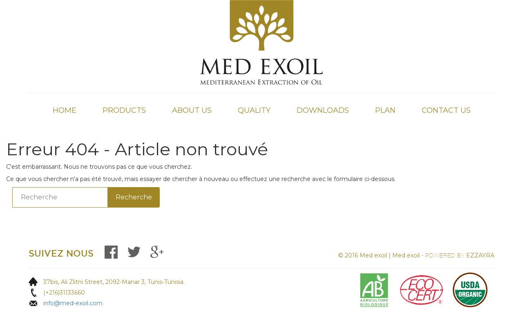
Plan (385, 110)
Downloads (323, 110)
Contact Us (446, 110)
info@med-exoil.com (73, 303)
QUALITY (254, 110)
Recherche (134, 197)
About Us (192, 110)
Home (64, 110)
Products (124, 110)
